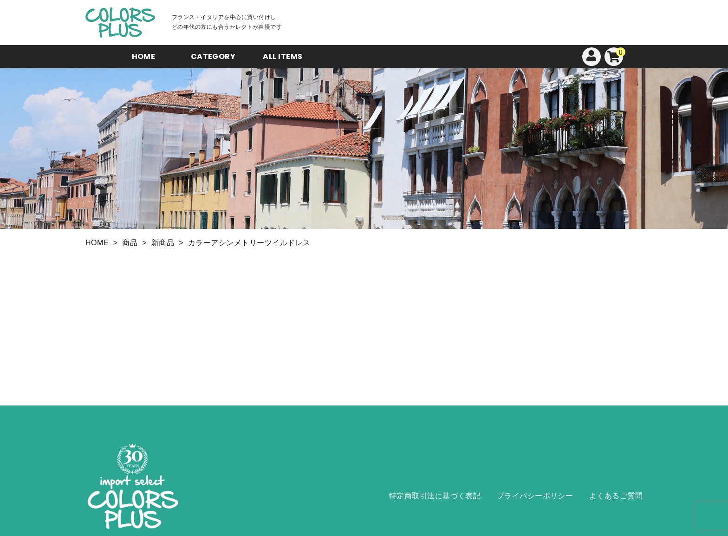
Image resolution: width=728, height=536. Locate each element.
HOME (144, 56)
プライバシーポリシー (535, 496)
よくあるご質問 (616, 496)
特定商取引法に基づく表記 (435, 496)
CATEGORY (213, 56)
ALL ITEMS (282, 56)
